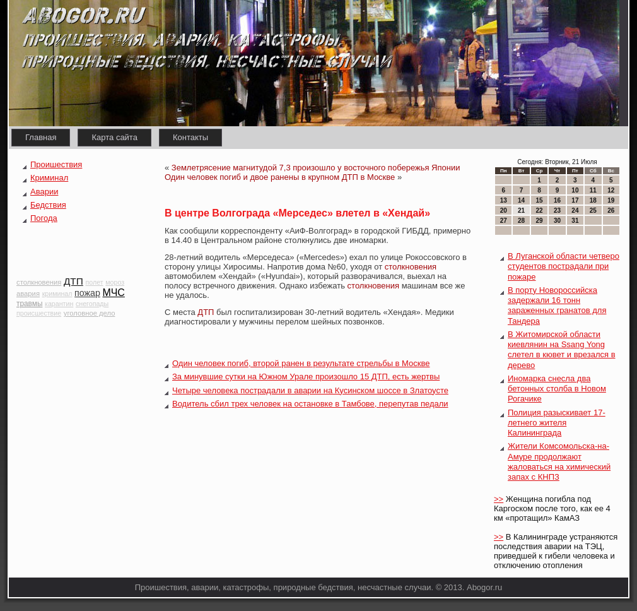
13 (503, 200)
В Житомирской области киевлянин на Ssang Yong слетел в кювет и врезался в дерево (562, 349)
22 (538, 210)
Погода (43, 218)
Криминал (49, 177)
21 (521, 210)
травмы (29, 303)
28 (521, 220)
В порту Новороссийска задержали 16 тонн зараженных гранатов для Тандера (557, 305)
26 (610, 210)
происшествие (38, 313)
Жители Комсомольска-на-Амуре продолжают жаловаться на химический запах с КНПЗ (559, 461)
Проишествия (56, 164)
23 (557, 210)
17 (574, 200)
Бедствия (48, 205)
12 (610, 190)
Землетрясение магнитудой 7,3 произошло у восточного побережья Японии (316, 167)
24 (574, 210)
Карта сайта (114, 137)
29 (538, 220)
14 (521, 200)
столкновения (38, 282)
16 (557, 200)
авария (28, 293)
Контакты (190, 137)
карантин (59, 303)
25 (593, 210)
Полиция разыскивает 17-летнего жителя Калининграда (556, 423)
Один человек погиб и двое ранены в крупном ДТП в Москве (280, 177)
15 (538, 200)
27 (503, 220)
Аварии (44, 191)
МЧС (114, 292)
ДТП (73, 281)
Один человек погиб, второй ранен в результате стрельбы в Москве (301, 363)
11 (593, 190)
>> (498, 499)
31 (574, 220)
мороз (114, 282)
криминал (57, 293)
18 (593, 200)
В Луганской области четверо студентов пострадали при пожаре (563, 266)
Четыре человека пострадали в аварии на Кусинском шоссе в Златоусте (310, 390)
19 (610, 200)
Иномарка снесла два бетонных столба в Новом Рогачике (557, 389)
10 (574, 190)
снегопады (92, 303)
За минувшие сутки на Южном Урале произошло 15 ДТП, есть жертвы (306, 376)
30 (557, 220)
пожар (87, 293)
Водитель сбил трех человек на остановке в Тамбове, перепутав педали (310, 403)
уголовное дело (89, 313)
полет (94, 282)
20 (503, 210)
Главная (40, 137)
